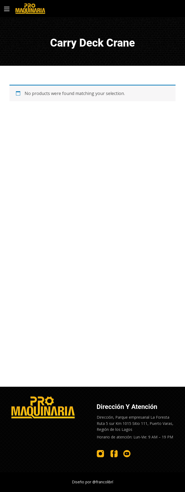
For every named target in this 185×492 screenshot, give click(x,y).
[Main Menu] (6, 9)
